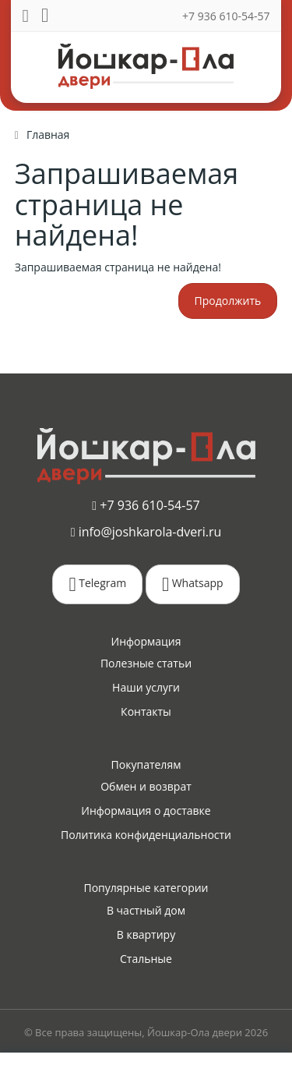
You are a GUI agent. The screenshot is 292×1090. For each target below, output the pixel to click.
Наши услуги (146, 687)
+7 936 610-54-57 (225, 16)
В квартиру (146, 934)
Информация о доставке (145, 810)
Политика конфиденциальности (146, 834)
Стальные (146, 958)
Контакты (146, 711)
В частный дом (146, 910)
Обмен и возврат (146, 786)
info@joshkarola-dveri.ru (146, 531)
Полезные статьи (146, 663)
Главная (48, 134)
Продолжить (228, 300)
